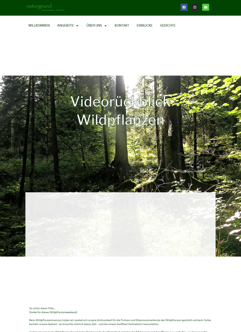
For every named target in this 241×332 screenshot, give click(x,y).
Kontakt (122, 25)
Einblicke (145, 25)
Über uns (96, 25)
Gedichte (167, 25)
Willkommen (39, 25)
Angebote (68, 25)
